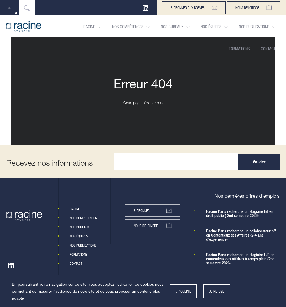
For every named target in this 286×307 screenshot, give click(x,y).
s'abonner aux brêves (194, 8)
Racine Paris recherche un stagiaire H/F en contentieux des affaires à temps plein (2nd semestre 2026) (240, 259)
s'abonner (153, 211)
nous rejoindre (153, 225)
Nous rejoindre (253, 7)
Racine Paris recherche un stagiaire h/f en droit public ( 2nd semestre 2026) (239, 213)
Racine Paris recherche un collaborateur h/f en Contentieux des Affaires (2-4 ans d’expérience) (241, 235)
